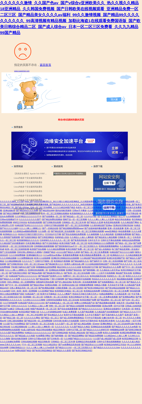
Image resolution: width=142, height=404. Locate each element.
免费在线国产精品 (23, 350)
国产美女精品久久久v (53, 315)
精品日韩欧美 (59, 330)
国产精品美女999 (46, 210)
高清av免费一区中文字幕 (113, 306)
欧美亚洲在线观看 (112, 222)
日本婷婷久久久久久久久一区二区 (55, 240)
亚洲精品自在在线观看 (101, 327)
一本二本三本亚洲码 (34, 315)
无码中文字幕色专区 (89, 321)
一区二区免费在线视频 (108, 297)
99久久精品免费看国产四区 (12, 294)
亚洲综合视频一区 (53, 285)
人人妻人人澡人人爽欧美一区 (41, 327)
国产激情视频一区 (91, 270)
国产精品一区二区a (123, 243)
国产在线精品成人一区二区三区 (59, 303)
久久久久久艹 (28, 261)
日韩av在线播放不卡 (9, 219)
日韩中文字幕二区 (74, 330)
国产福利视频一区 (59, 335)
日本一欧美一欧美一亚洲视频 (24, 291)
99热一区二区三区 (57, 306)
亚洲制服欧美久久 (34, 255)
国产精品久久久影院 (62, 350)
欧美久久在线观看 (42, 258)
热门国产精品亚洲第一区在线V (125, 249)
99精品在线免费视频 (131, 240)
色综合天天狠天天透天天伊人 (31, 234)
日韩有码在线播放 (54, 300)
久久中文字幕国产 (93, 315)
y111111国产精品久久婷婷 (68, 252)
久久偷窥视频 (93, 234)
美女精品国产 (120, 210)
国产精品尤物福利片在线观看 (78, 279)
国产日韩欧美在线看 (52, 222)
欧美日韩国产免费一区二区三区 (73, 243)
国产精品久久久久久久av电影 (125, 327)
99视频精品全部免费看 (46, 267)
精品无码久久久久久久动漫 (69, 267)
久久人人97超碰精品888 (50, 312)
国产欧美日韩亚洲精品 (42, 350)
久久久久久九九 (28, 279)
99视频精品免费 (117, 330)
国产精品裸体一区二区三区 (109, 300)
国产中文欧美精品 (50, 243)
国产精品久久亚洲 (95, 222)
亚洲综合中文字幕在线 (128, 213)
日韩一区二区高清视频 (113, 261)
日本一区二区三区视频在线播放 (55, 213)
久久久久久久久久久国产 (30, 219)
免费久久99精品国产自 (84, 303)
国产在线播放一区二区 (52, 216)
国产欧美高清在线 (79, 240)
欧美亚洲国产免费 (88, 300)
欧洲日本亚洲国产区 (116, 258)
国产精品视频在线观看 (105, 303)
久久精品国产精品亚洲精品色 (100, 210)
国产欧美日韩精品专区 (94, 288)
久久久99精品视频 (8, 258)
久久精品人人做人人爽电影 (82, 237)
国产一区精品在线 (50, 228)
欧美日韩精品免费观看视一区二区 (94, 255)
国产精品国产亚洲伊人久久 (50, 276)
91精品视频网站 (106, 294)
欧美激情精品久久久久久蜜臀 (83, 213)
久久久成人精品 (123, 321)
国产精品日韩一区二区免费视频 (38, 321)
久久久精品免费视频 (56, 249)
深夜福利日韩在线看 (112, 207)
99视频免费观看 (86, 285)
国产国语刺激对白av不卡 (66, 246)
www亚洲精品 (111, 231)
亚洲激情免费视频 (70, 255)
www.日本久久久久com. (10, 344)
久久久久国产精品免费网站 (12, 332)
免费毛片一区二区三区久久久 (76, 276)
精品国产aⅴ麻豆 (7, 309)
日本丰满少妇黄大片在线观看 (66, 321)
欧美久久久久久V (133, 276)
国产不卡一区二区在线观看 (17, 285)
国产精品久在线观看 (75, 306)
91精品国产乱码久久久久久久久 (29, 225)
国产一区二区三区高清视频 (77, 225)
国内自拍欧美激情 (63, 210)
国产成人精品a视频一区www (86, 324)
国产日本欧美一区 (55, 338)
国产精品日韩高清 (11, 213)
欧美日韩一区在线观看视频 (85, 282)
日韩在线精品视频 (29, 341)
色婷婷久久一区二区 (116, 276)
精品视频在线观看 (125, 279)
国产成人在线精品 (103, 249)
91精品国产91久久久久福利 (122, 252)
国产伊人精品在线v (63, 282)
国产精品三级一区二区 (13, 318)
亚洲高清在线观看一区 (38, 270)
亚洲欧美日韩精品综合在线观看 (65, 258)
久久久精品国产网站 (130, 222)
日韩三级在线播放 (15, 321)
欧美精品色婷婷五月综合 (115, 344)
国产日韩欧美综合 (15, 264)
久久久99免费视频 (17, 255)
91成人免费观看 (69, 312)
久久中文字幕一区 (92, 216)
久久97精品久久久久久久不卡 (28, 216)
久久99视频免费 (133, 216)
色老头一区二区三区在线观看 (89, 207)
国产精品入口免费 (94, 332)
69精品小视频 (100, 285)
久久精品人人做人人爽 (38, 306)
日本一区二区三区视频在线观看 (90, 231)
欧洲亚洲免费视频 (128, 332)
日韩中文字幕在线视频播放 (109, 341)
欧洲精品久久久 (117, 255)
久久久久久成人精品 (131, 341)
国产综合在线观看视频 (67, 309)
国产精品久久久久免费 (10, 279)
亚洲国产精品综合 (74, 270)
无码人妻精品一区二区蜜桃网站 (21, 282)
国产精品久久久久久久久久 (90, 309)
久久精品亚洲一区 (122, 294)
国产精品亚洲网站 (76, 335)
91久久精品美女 (50, 344)
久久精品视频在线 (13, 261)
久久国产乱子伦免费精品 (14, 324)
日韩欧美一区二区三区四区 (56, 297)
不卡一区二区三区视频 (32, 344)
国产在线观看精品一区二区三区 (112, 282)
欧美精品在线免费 (92, 291)
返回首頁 (45, 64)
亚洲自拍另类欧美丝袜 (123, 225)
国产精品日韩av (37, 285)
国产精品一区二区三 (50, 318)
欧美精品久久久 (10, 234)
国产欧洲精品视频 (46, 288)
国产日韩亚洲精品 (46, 237)
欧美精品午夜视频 (62, 261)
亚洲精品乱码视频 (57, 270)
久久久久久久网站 (32, 318)
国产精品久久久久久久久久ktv (106, 347)
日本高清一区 (128, 309)
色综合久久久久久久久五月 (104, 279)
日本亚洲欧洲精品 (33, 243)
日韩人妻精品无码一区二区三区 (23, 288)
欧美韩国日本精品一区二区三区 (69, 291)
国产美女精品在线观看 (115, 288)
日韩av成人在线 (22, 309)
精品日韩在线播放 (123, 219)
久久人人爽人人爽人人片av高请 (40, 347)
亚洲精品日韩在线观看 (86, 341)
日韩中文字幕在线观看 (54, 225)
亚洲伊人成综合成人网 (74, 264)
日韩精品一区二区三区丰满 (74, 222)
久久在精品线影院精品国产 (97, 264)
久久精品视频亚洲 (133, 255)
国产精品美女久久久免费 (27, 210)
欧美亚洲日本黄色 (107, 321)
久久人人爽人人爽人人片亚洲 (101, 219)
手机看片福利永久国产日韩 (23, 267)
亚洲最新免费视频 (123, 234)
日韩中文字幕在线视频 (111, 240)
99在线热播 (135, 291)
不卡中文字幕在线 (93, 318)
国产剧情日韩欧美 (133, 330)
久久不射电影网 (10, 303)
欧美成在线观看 (35, 222)
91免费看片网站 (43, 335)
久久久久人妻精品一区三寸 (113, 216)
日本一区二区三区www (34, 264)
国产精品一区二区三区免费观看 (95, 252)
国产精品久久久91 (63, 347)
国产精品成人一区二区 (73, 216)
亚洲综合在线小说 (70, 285)
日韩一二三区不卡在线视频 (103, 273)
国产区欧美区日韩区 (18, 273)
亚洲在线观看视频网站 (109, 246)
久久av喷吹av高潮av (52, 255)
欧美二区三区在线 (71, 300)
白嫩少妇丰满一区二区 (112, 318)
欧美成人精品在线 (77, 332)
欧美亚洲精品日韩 (130, 338)
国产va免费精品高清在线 (69, 344)
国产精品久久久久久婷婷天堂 (96, 330)
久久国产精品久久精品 (80, 327)
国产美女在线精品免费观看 (74, 234)
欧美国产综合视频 (38, 249)
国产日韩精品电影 (60, 332)
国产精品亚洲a (42, 279)
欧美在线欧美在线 (98, 276)
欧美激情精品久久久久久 (28, 240)
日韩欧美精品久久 (17, 347)
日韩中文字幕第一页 (44, 261)
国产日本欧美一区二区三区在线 (40, 324)
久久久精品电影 (107, 234)
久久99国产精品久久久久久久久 (78, 338)
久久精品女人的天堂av (110, 270)
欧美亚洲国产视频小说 (29, 312)
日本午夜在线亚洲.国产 (107, 213)
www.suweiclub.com (21, 71)
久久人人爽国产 (64, 294)
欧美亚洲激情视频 (93, 306)
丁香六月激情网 (57, 279)
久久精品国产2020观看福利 (12, 243)
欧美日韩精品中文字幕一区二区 (83, 297)
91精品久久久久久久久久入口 (38, 332)
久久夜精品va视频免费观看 (25, 231)
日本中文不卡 (94, 240)
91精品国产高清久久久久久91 (31, 303)
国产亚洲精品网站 (127, 297)
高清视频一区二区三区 (33, 297)
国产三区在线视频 (8, 252)
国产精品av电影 (35, 273)
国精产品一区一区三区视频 (75, 219)
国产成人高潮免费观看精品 (72, 318)
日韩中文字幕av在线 (37, 338)
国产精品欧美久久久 (54, 264)
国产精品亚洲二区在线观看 (63, 231)
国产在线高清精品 (29, 237)
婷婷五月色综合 (20, 222)
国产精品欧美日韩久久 (53, 273)
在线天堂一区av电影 (125, 303)
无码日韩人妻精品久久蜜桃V (29, 252)
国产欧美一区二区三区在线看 (77, 273)
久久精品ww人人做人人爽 (115, 335)
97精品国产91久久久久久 (121, 264)
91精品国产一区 (32, 294)
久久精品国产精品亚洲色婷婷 (93, 258)
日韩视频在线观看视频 (44, 246)
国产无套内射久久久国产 (113, 315)
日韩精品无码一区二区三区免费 (115, 291)
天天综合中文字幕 (53, 234)
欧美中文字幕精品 (48, 294)
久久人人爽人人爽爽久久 (30, 228)
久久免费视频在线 (25, 258)
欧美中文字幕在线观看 (74, 315)
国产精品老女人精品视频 (106, 237)
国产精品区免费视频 (94, 335)
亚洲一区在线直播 (115, 228)
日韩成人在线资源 (133, 306)
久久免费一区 (44, 231)
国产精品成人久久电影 (25, 335)
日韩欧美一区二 (125, 237)
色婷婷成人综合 (62, 237)
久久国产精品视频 (86, 312)
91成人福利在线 (28, 330)
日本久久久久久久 (19, 306)
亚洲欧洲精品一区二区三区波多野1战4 (117, 324)
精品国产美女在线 (124, 273)
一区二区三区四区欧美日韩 (21, 246)
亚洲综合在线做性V (112, 309)
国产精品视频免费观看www (71, 228)
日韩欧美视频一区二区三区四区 (69, 288)
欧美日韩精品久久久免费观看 (101, 243)
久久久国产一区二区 (64, 324)
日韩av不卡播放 (79, 210)
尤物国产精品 (49, 252)
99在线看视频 (124, 231)
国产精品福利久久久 (80, 261)
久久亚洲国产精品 (46, 291)
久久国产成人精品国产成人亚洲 (107, 338)
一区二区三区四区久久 (30, 213)
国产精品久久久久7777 (130, 312)
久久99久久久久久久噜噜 (34, 300)
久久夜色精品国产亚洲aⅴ (101, 225)
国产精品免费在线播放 (52, 219)
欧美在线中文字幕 (90, 267)
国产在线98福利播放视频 (95, 228)
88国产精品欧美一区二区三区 (43, 309)
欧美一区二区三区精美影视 (17, 249)
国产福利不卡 (96, 261)
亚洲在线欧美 (9, 210)
